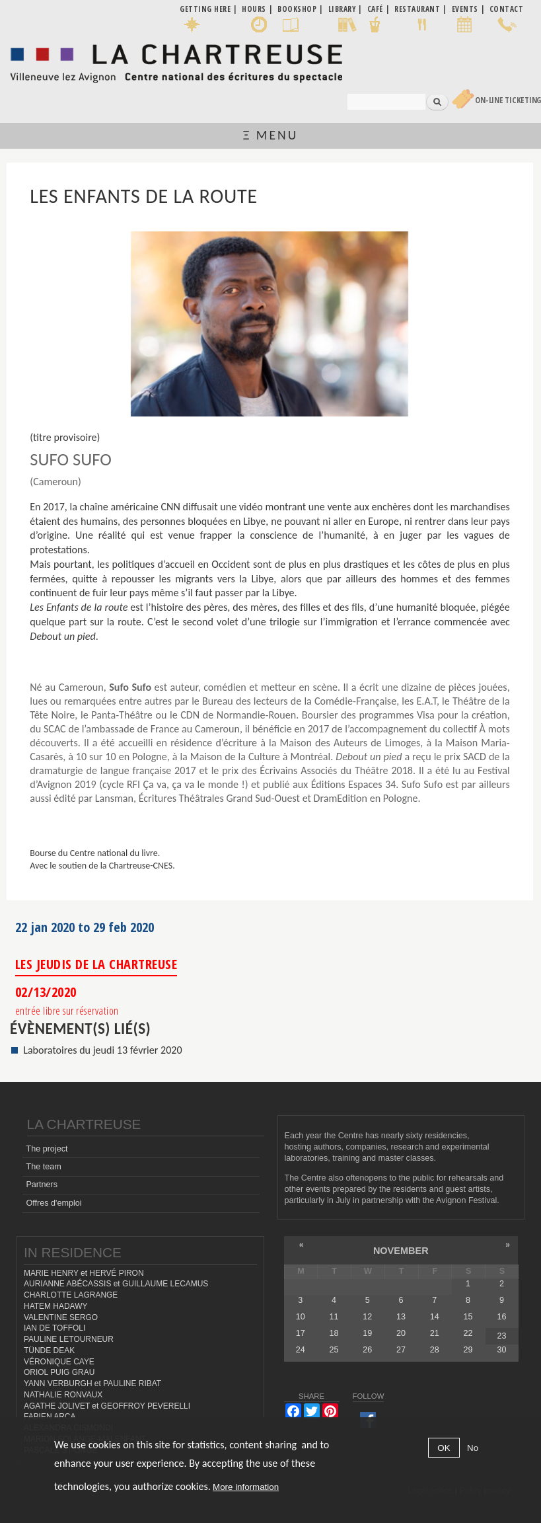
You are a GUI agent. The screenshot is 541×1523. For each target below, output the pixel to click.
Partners (41, 1184)
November (401, 1250)
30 (501, 1349)
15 (468, 1316)
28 (434, 1349)
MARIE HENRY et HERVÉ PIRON (84, 1273)
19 (367, 1333)
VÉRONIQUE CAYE (59, 1361)
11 (334, 1316)
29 (468, 1349)
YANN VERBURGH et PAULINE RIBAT (92, 1383)
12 (367, 1316)
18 (334, 1333)
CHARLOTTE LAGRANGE (71, 1295)
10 (300, 1316)
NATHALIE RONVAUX (63, 1394)
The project (46, 1148)
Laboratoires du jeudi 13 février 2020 (102, 1050)
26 (367, 1349)
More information (246, 1487)
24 (300, 1349)
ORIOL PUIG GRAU (59, 1372)
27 (401, 1349)
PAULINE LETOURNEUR (69, 1339)
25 (334, 1349)
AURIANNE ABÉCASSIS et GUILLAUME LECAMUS (116, 1283)
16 (501, 1316)
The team (43, 1166)
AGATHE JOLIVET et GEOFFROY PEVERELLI (107, 1406)
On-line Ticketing (508, 100)
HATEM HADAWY (55, 1306)
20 (401, 1333)
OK (443, 1448)
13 (401, 1316)
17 (300, 1333)
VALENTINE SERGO (61, 1317)
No (472, 1448)
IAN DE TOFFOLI (54, 1328)
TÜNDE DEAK (49, 1350)
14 (434, 1316)
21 (434, 1333)
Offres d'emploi (53, 1203)
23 (501, 1336)
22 (468, 1333)
